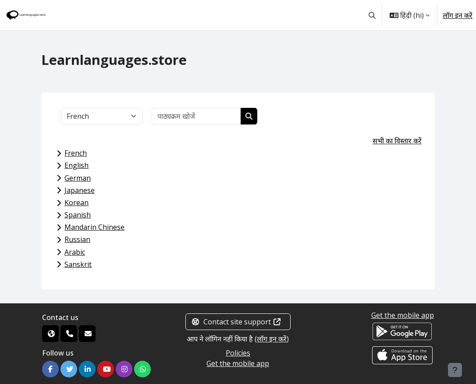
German (77, 178)
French (75, 153)
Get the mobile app (237, 363)
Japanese (79, 190)
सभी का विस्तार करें (397, 141)
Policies (238, 353)
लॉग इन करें (457, 15)
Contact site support (236, 322)
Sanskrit (78, 264)
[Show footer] (455, 370)
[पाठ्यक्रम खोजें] (197, 116)
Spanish (77, 215)
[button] (372, 15)
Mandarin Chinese (94, 227)
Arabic (74, 252)
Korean (76, 202)
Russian (77, 239)
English (76, 165)
